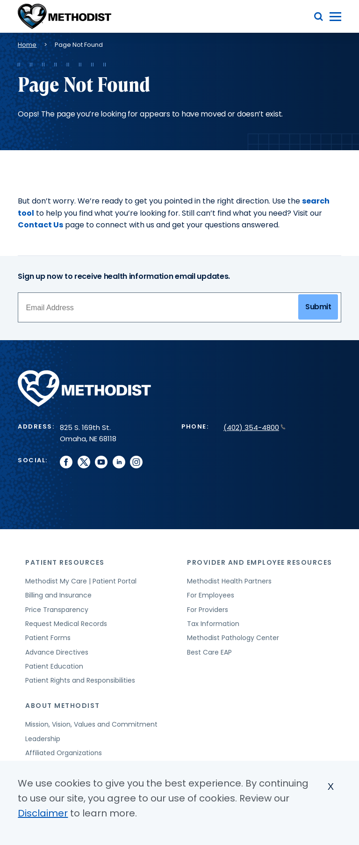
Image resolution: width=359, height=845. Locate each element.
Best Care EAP (209, 652)
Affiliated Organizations (63, 753)
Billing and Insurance (58, 595)
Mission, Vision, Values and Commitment (91, 724)
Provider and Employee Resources (259, 562)
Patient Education (54, 666)
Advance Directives (56, 652)
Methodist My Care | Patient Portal (80, 581)
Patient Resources (65, 562)
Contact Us (40, 224)
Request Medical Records (66, 623)
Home (27, 44)
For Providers (207, 609)
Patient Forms (48, 637)
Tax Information (213, 623)
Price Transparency (56, 609)
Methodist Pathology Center (233, 637)
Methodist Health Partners (229, 581)
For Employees (210, 595)
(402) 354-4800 (254, 427)
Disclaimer (43, 813)
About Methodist (62, 705)
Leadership (42, 738)
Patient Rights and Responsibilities (80, 680)
